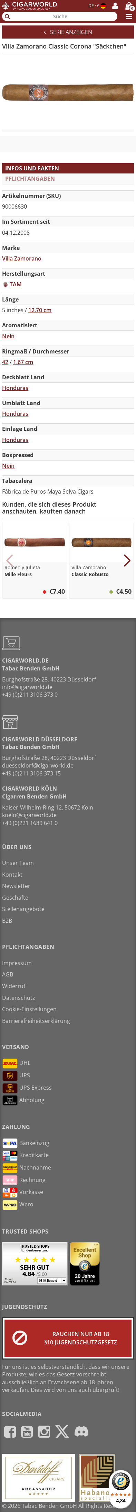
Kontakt (12, 874)
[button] (9, 561)
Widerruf (13, 986)
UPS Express (27, 1088)
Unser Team (18, 863)
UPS (16, 1075)
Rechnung (24, 1180)
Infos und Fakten (32, 168)
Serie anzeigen (68, 32)
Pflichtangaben (30, 178)
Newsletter (16, 886)
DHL (16, 1063)
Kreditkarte (25, 1155)
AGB (7, 974)
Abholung (23, 1100)
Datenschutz (18, 998)
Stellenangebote (23, 909)
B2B (7, 920)
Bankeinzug (25, 1143)
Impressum (17, 963)
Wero (17, 1204)
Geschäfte (15, 897)
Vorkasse (22, 1192)
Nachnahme (26, 1168)
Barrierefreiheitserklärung (36, 1021)
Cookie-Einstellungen (29, 1009)
